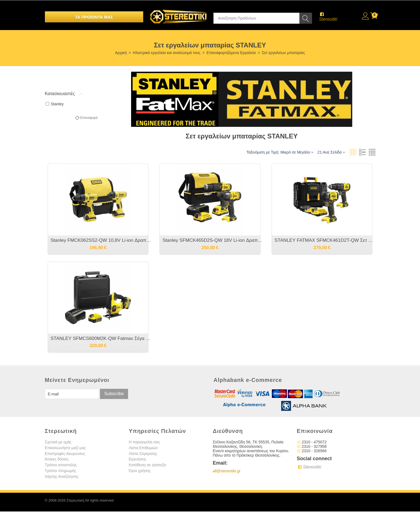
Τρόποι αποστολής (61, 465)
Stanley (55, 104)
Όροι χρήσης (140, 470)
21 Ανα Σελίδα (331, 152)
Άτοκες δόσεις (57, 459)
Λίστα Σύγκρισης (143, 453)
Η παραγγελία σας (144, 442)
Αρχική (121, 52)
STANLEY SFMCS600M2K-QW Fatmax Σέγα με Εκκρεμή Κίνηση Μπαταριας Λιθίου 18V (101, 338)
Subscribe (114, 393)
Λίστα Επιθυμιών (143, 448)
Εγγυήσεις (138, 459)
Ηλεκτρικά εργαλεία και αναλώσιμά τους (166, 52)
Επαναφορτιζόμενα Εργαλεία (231, 52)
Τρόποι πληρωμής (60, 470)
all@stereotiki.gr (227, 471)
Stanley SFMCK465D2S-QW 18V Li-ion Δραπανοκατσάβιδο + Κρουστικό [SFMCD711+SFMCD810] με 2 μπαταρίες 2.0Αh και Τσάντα (212, 240)
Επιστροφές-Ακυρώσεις (65, 453)
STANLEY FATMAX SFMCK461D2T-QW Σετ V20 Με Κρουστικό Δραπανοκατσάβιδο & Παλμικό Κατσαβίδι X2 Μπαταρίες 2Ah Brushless (325, 240)
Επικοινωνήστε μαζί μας (65, 448)
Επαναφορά (89, 118)
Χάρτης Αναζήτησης (62, 476)
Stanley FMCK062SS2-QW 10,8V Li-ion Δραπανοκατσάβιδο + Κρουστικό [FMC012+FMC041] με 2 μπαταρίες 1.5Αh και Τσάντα (101, 240)
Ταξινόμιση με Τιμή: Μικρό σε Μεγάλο (279, 152)
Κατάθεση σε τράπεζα (147, 465)
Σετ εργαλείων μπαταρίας (283, 52)
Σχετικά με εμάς (58, 442)
